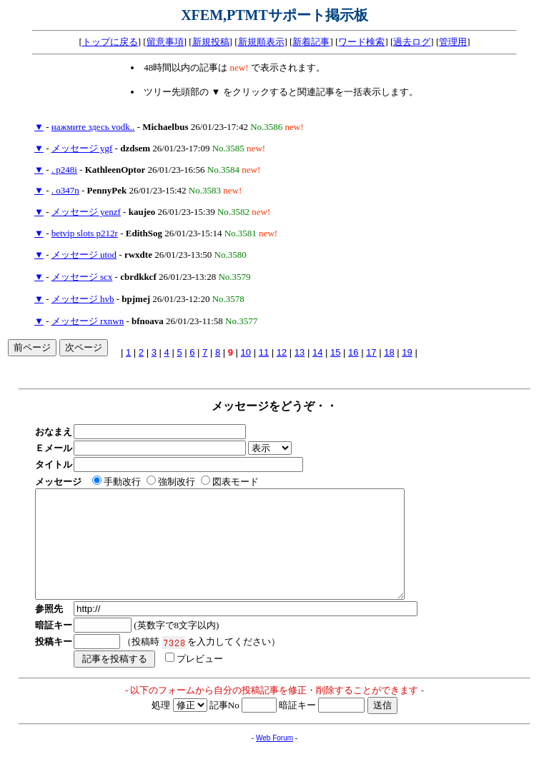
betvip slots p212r (84, 233)
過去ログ (411, 41)
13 (300, 352)
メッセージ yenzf (86, 211)
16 (353, 352)
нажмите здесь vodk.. (93, 126)
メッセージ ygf (82, 148)
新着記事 (311, 41)
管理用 (453, 41)
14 (317, 352)
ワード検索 (361, 41)
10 (246, 352)
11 (264, 352)
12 (282, 352)
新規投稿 (210, 41)
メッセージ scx (82, 276)
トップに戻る (110, 41)
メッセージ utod (84, 254)
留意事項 (165, 41)
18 (389, 352)
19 (407, 352)
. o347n (65, 190)
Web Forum (274, 759)
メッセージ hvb (82, 298)
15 (335, 352)
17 (371, 352)
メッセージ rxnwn (87, 321)
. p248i (64, 169)
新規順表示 (261, 41)
